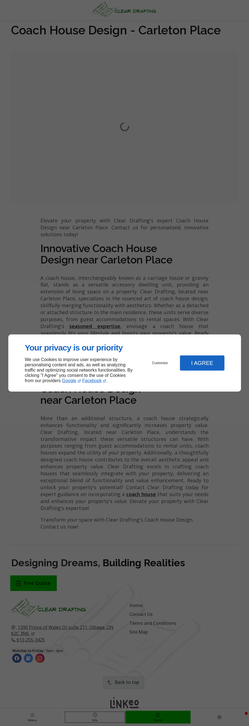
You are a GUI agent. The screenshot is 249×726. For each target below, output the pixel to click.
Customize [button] (160, 363)
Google (69, 380)
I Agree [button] (202, 363)
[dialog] (124, 363)
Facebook (92, 380)
